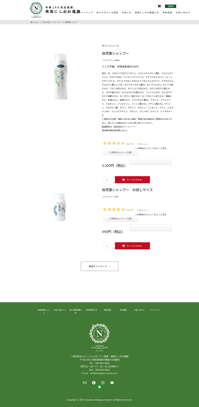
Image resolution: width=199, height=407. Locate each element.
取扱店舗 (107, 310)
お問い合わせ (139, 310)
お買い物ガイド (60, 310)
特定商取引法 (91, 310)
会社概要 (123, 310)
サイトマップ (155, 310)
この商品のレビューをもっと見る (150, 148)
